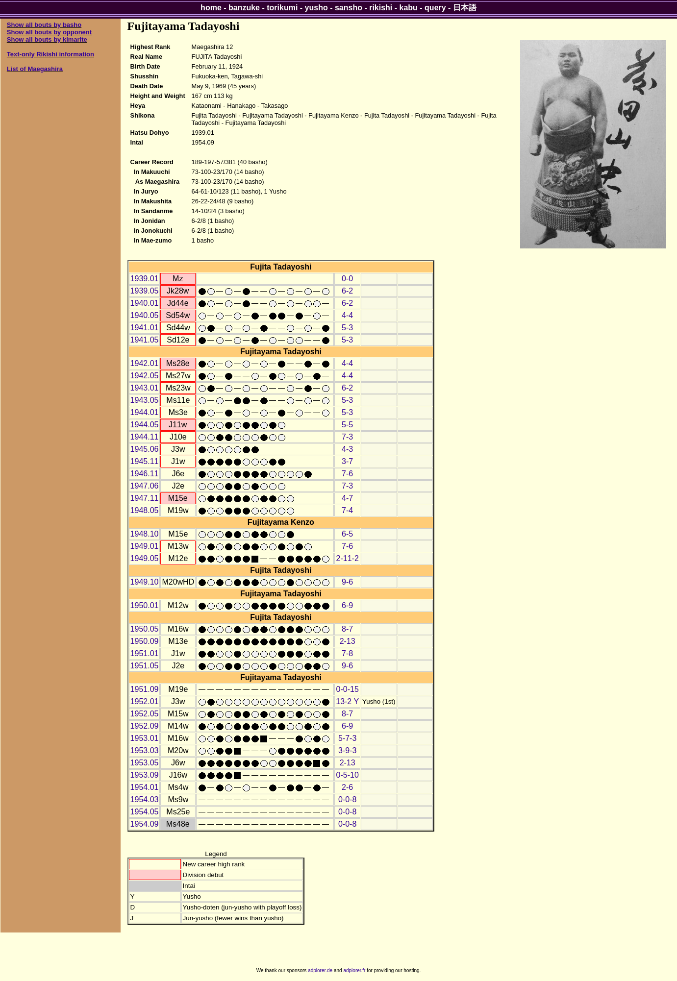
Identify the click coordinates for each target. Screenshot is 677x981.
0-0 (347, 278)
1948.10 (144, 534)
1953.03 (144, 750)
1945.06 (144, 449)
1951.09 (144, 689)
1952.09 (144, 726)
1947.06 (144, 486)
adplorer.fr (354, 970)
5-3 (347, 327)
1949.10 (144, 582)
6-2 (347, 291)
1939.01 (144, 278)
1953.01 (144, 738)
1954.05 (144, 812)
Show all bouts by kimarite (47, 39)
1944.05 (144, 424)
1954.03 (144, 799)
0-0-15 (347, 689)
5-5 (347, 424)
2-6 (347, 787)
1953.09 (144, 775)
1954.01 (144, 787)
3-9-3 (347, 750)
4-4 (347, 315)
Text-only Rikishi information (50, 54)
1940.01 (144, 303)
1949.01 (144, 546)
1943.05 (144, 400)
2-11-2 (347, 558)
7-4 (347, 510)
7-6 (347, 473)
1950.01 (144, 605)
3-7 (347, 461)
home (211, 7)
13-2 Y (347, 701)
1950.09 (144, 641)
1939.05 (144, 291)
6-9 (347, 605)
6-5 (347, 534)
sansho (348, 7)
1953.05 (144, 763)
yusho (316, 7)
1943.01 (144, 388)
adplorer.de (320, 970)
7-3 (347, 437)
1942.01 (144, 363)
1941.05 (144, 340)
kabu (409, 7)
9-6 (347, 582)
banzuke (244, 7)
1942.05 (144, 375)
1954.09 (144, 824)
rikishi (380, 7)
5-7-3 (347, 738)
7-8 (347, 653)
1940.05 (144, 315)
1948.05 (144, 510)
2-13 (347, 641)
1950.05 (144, 629)
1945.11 (144, 461)
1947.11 (144, 498)
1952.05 (144, 714)
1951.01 (144, 653)
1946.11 (144, 473)
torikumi (282, 7)
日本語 (464, 7)
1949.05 (144, 558)
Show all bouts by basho (44, 24)
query (435, 7)
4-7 (347, 498)
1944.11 (144, 437)
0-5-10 (347, 775)
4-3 (347, 449)
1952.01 (144, 701)
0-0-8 (347, 799)
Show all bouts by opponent (49, 32)
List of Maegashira (35, 69)
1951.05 (144, 666)
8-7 (347, 629)
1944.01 (144, 412)
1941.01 (144, 327)
